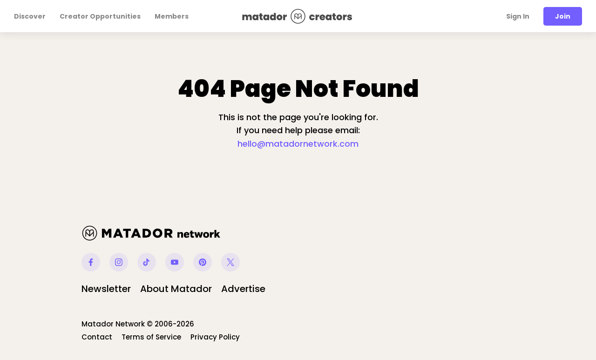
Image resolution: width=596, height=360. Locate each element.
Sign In (517, 16)
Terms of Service (151, 337)
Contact (96, 337)
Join (562, 16)
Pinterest (202, 262)
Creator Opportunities (100, 16)
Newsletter (106, 288)
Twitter (230, 262)
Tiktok (146, 262)
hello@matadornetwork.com (298, 143)
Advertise (243, 288)
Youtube (174, 262)
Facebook (90, 262)
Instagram (118, 262)
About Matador (176, 288)
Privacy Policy (215, 337)
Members (172, 16)
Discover (30, 16)
